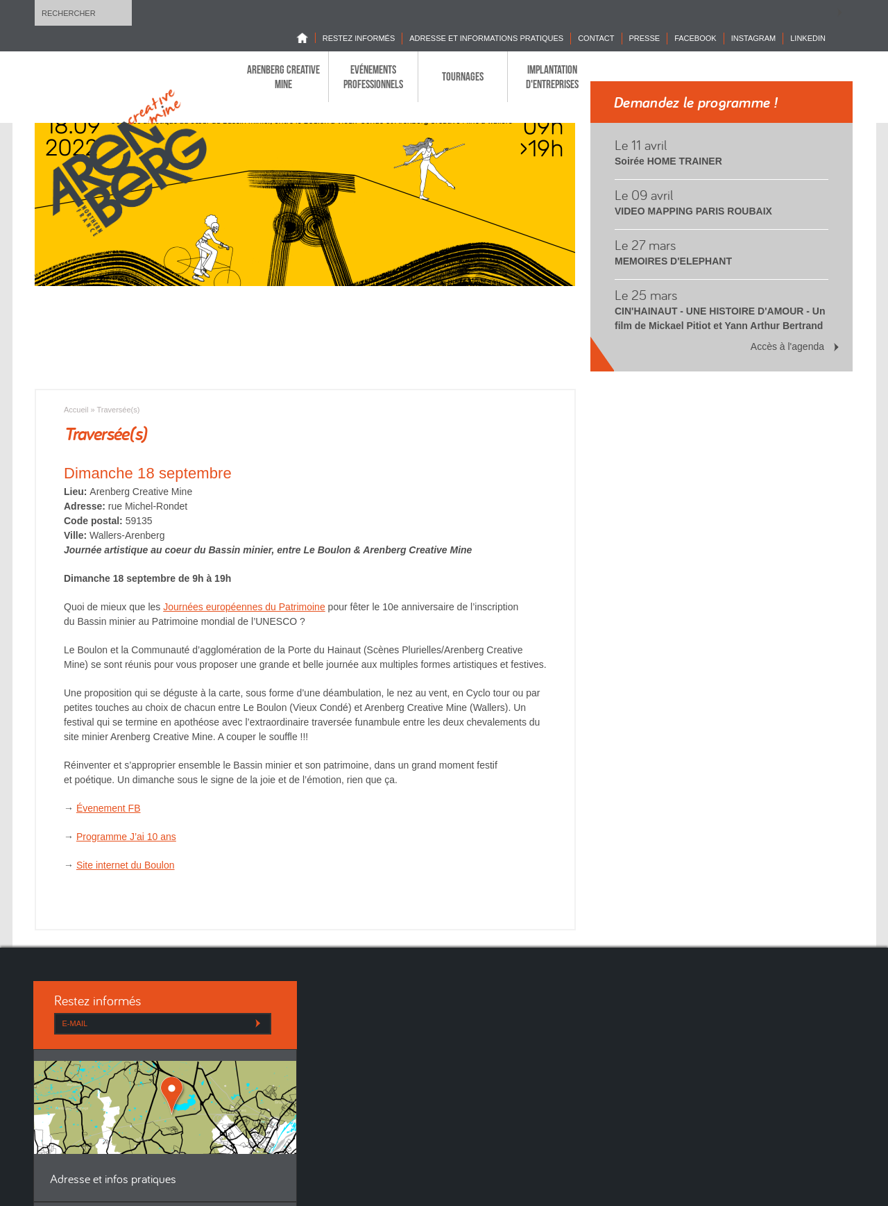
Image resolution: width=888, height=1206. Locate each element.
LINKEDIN (808, 38)
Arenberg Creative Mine (283, 76)
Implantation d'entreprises (552, 76)
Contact (596, 38)
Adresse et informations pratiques (486, 38)
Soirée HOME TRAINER (668, 161)
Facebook (695, 38)
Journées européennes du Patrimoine (244, 606)
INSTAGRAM (753, 38)
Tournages (463, 76)
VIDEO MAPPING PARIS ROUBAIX (693, 211)
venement (111, 808)
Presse (644, 38)
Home (306, 38)
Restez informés (359, 38)
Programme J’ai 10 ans (126, 836)
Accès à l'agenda (787, 346)
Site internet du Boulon (125, 865)
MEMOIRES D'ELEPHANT (673, 261)
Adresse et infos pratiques (113, 1180)
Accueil (76, 409)
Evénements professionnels (373, 76)
